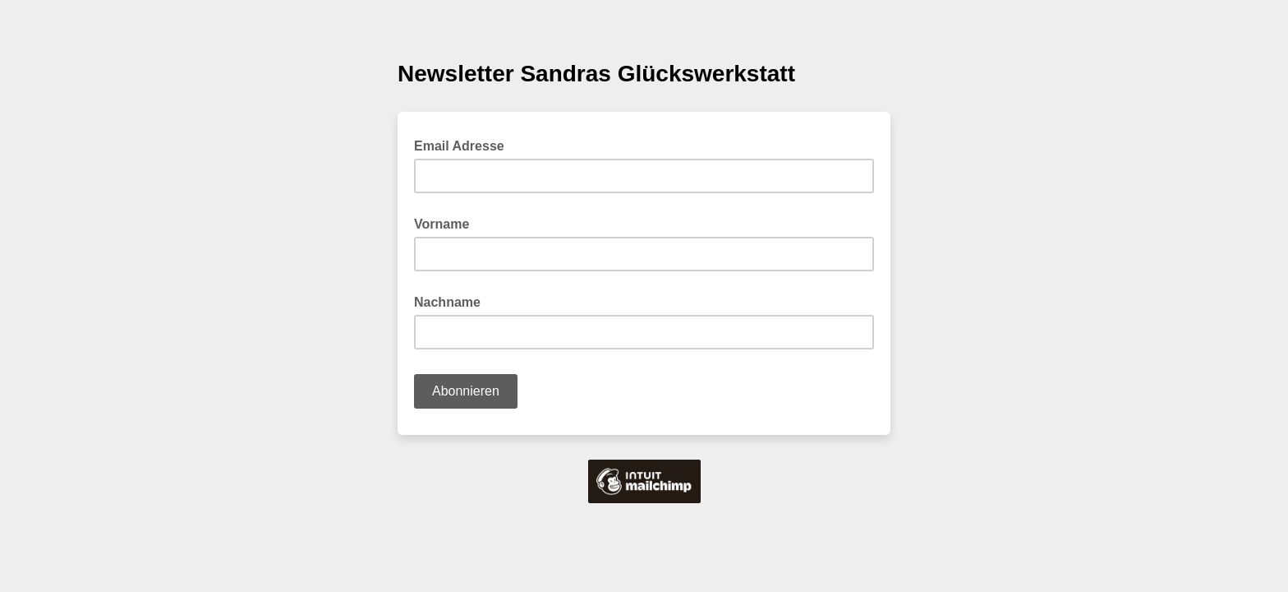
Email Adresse (464, 145)
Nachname (447, 302)
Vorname (441, 224)
